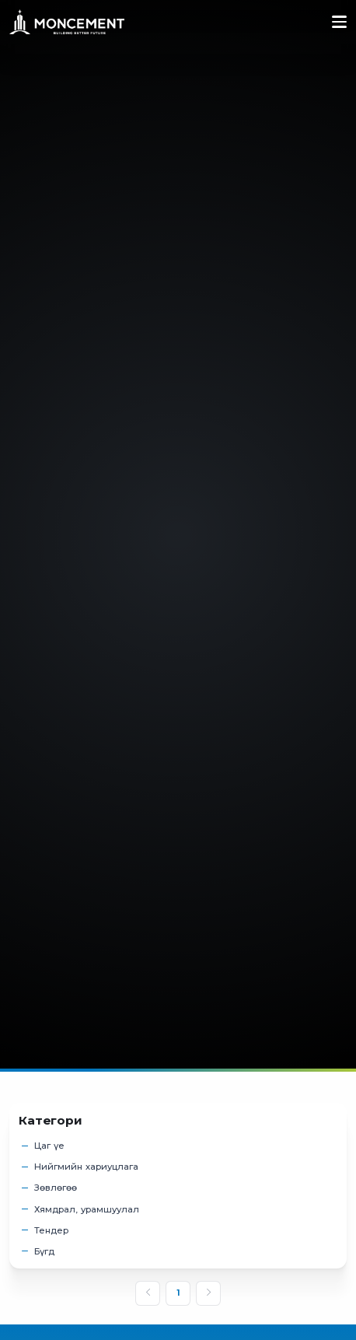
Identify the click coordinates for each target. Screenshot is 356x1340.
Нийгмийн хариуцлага (86, 1167)
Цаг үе (49, 1146)
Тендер (51, 1230)
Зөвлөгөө (55, 1188)
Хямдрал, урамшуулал (86, 1209)
